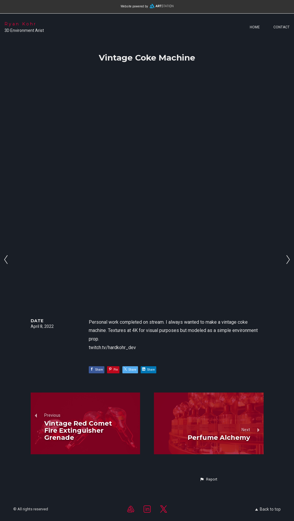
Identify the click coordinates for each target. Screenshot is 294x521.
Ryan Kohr (20, 24)
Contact (281, 27)
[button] (208, 479)
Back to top (268, 509)
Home (255, 27)
